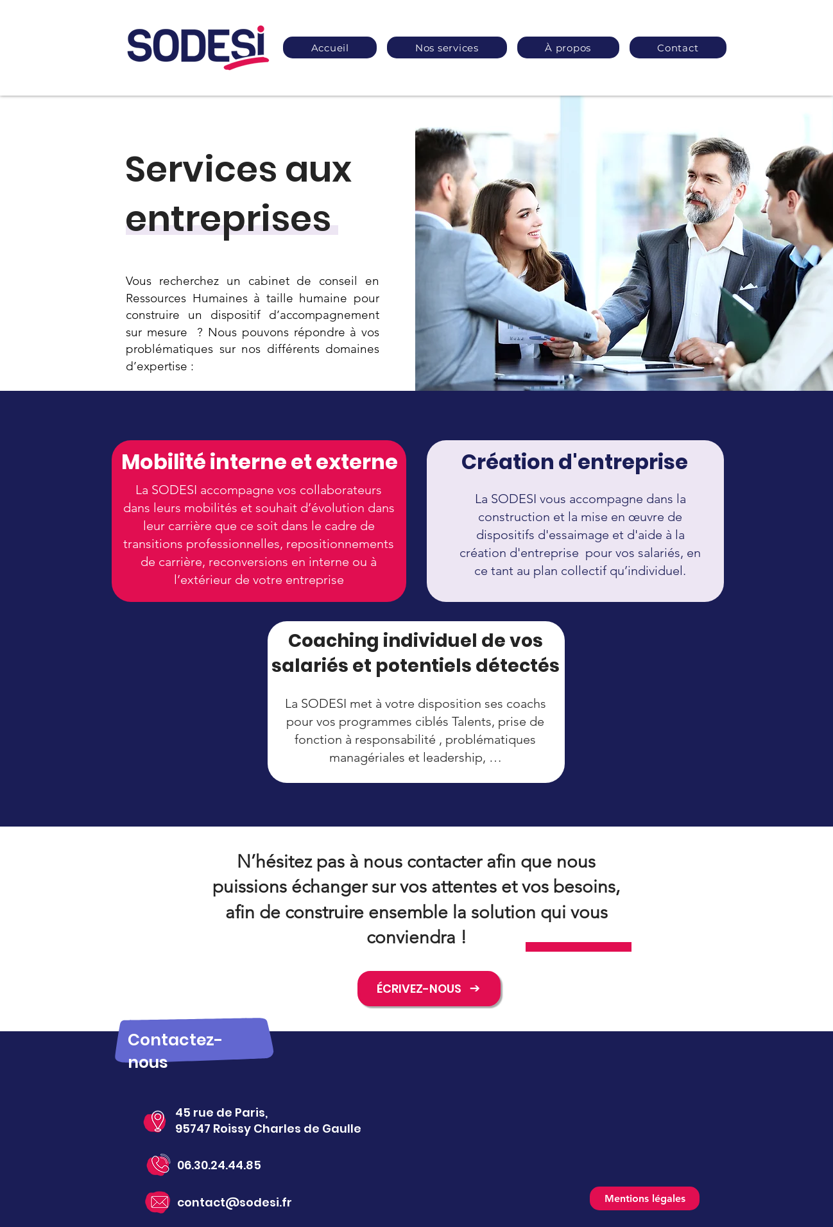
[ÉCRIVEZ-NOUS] (429, 988)
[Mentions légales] (645, 1198)
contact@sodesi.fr (234, 1202)
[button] (446, 47)
